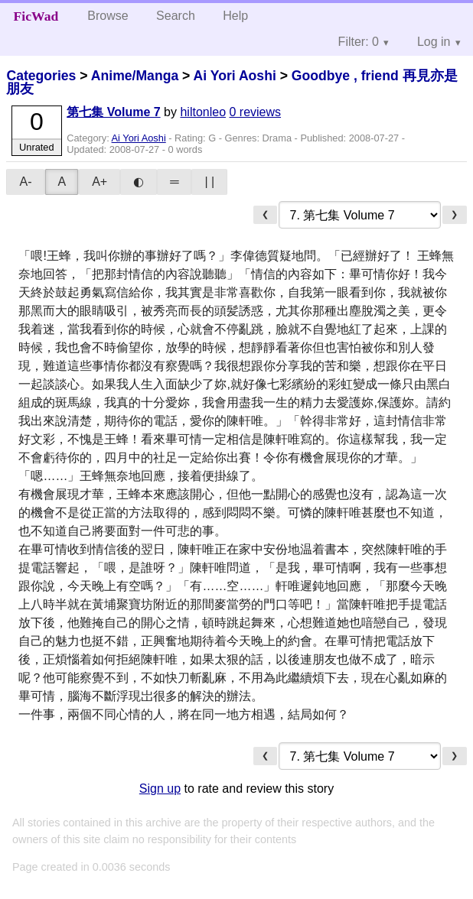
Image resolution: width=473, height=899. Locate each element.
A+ (99, 181)
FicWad (36, 16)
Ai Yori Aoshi (235, 75)
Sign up (160, 788)
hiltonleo (203, 111)
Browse (107, 15)
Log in (434, 41)
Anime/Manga (134, 75)
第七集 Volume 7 (113, 111)
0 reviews (255, 111)
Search (175, 15)
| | (209, 181)
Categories (41, 75)
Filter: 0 (358, 41)
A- (25, 181)
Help (235, 15)
